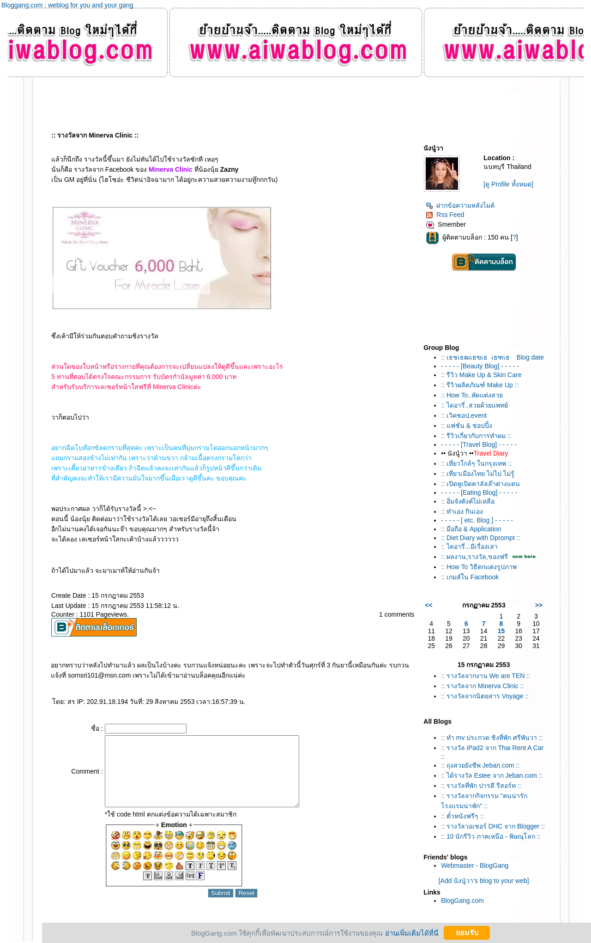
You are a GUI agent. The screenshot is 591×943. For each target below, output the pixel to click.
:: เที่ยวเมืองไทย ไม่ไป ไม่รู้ (477, 473)
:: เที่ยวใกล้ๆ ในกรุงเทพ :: (476, 463)
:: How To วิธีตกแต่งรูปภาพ (479, 567)
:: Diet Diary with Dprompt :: (480, 537)
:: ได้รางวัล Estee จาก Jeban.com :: (491, 775)
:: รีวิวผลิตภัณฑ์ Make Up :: (479, 385)
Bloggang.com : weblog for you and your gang (67, 5)
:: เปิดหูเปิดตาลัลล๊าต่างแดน (480, 483)
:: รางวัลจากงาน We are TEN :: (485, 675)
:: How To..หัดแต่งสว (472, 395)
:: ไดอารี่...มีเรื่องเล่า (469, 546)
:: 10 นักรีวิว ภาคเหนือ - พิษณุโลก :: (490, 836)
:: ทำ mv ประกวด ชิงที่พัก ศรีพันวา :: (492, 737)
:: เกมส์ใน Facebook (470, 577)
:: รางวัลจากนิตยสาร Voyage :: (485, 696)
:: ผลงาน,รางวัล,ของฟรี (474, 556)
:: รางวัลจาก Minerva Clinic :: (482, 686)
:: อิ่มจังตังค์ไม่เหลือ (468, 501)
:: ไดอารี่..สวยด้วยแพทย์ (474, 405)
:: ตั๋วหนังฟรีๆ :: (462, 816)
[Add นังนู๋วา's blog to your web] (484, 880)
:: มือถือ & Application (471, 529)
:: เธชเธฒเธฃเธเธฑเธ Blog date (492, 357)
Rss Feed (445, 214)
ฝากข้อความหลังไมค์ (460, 205)
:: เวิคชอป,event (464, 415)
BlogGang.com (462, 900)
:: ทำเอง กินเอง (462, 511)
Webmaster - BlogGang (474, 865)
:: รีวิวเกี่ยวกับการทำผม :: (476, 435)
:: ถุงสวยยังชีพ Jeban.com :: (480, 765)
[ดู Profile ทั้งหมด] (508, 184)
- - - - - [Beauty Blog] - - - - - (480, 366)
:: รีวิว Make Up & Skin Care (481, 374)
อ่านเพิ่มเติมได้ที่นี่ (411, 933)
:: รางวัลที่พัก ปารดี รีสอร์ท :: (481, 785)
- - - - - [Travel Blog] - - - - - (479, 444)
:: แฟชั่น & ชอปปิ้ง (466, 425)
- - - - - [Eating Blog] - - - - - (479, 492)
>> (539, 605)
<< (428, 605)
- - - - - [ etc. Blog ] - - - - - (477, 520)
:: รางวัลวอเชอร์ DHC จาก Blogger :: (493, 826)
